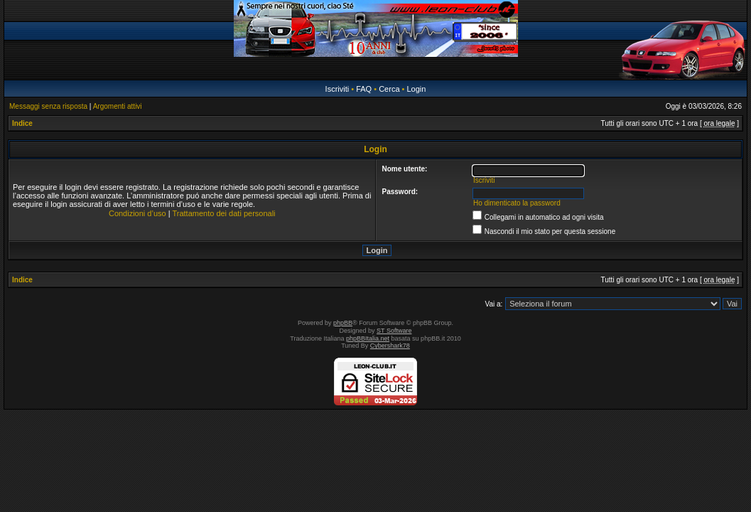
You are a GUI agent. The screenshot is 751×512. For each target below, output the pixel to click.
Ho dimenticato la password (517, 203)
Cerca (389, 89)
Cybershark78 (390, 345)
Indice (22, 123)
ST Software (394, 330)
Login (416, 89)
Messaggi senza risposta (48, 106)
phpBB (342, 322)
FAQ (364, 89)
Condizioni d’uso (137, 213)
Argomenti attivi (117, 106)
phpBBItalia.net (367, 338)
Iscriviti (337, 89)
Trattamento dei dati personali (223, 213)
